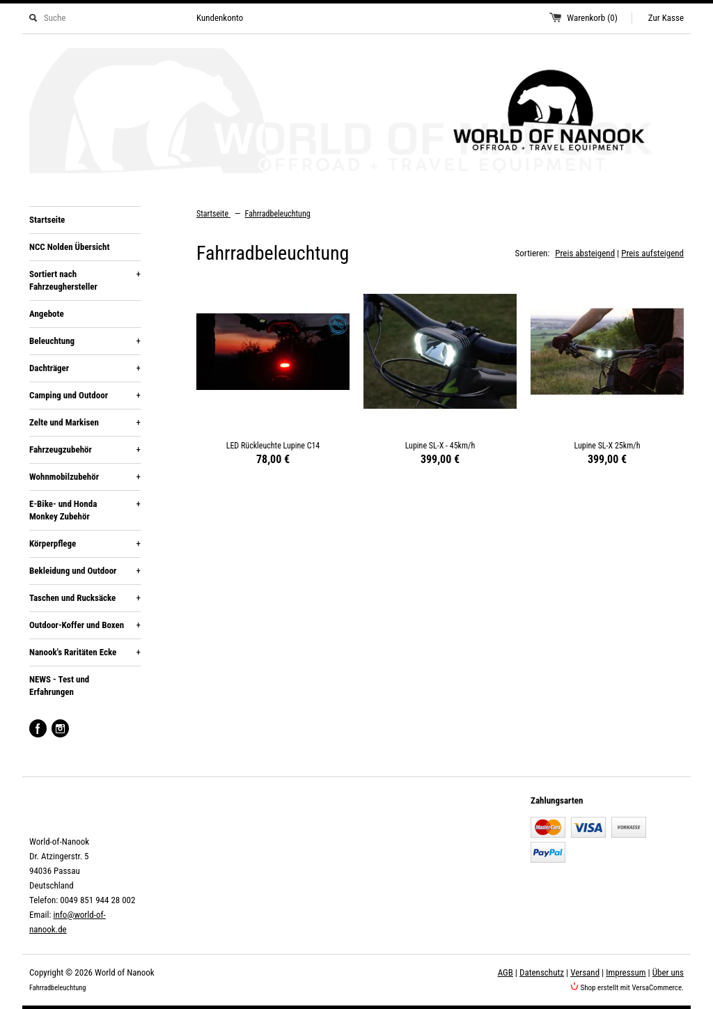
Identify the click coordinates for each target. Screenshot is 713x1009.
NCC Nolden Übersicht (69, 247)
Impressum (625, 972)
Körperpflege (85, 544)
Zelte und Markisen (85, 422)
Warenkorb (592, 18)
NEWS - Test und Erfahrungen (59, 685)
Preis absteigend (585, 253)
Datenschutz (541, 972)
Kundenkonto (219, 18)
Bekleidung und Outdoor (85, 571)
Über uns (668, 972)
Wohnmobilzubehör (85, 477)
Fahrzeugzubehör (85, 450)
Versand (585, 972)
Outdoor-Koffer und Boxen (85, 625)
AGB (505, 972)
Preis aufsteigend (652, 253)
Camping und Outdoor (85, 395)
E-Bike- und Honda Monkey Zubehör (85, 510)
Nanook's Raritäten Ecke (85, 652)
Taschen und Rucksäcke (85, 598)
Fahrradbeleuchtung (278, 214)
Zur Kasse (666, 18)
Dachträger (85, 368)
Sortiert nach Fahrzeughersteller (85, 280)
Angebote (46, 313)
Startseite (47, 219)
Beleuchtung (85, 341)
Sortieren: (532, 253)
